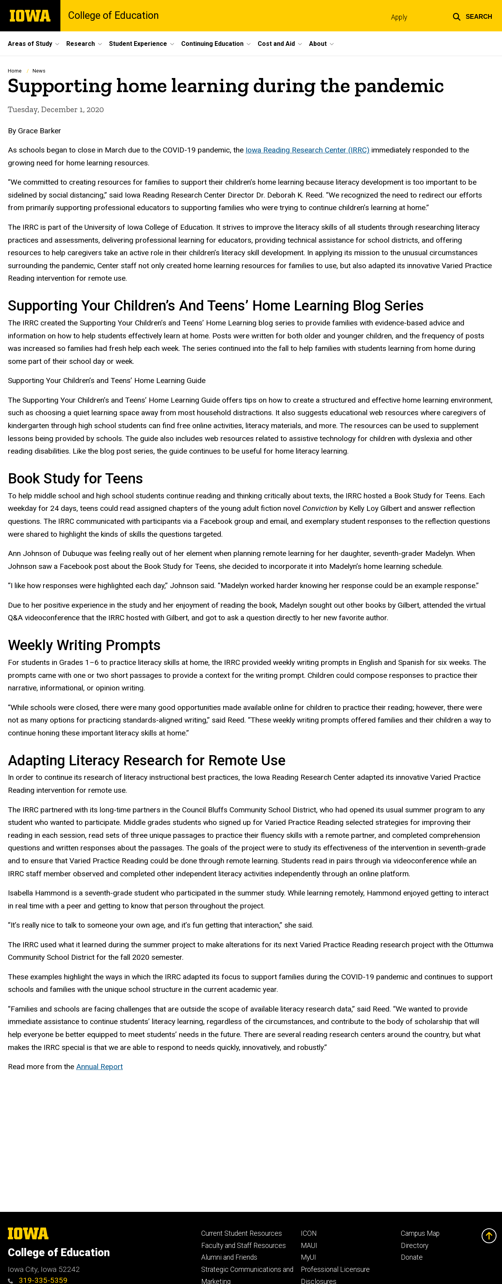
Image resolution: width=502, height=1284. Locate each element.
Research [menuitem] (80, 43)
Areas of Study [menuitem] (30, 43)
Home (15, 71)
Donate (412, 1257)
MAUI (309, 1245)
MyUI (308, 1257)
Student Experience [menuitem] (138, 43)
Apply (399, 17)
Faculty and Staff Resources (243, 1245)
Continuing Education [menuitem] (212, 43)
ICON (309, 1233)
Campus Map (420, 1233)
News (39, 71)
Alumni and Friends (229, 1257)
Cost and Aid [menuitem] (276, 43)
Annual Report (99, 1066)
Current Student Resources (241, 1233)
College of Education (113, 16)
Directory (414, 1245)
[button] (472, 15)
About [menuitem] (318, 43)
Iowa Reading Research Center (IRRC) (307, 149)
